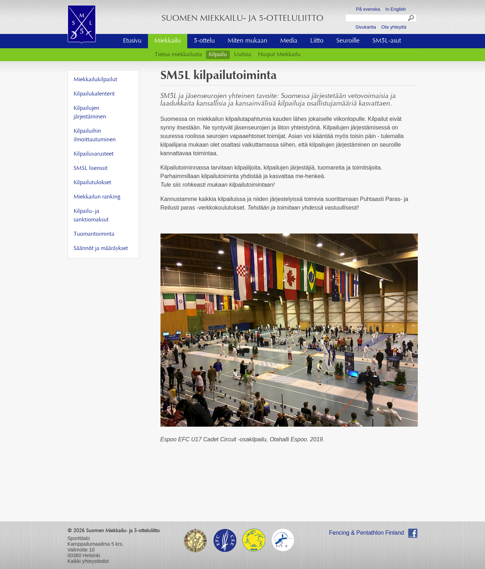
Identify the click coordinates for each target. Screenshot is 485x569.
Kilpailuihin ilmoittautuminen (95, 135)
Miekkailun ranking (97, 197)
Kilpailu (218, 55)
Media (288, 41)
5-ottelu (204, 41)
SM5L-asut (386, 41)
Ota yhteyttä (393, 27)
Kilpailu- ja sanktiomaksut (91, 216)
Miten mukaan (247, 41)
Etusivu (132, 41)
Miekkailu (167, 41)
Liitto (316, 41)
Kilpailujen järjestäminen (90, 113)
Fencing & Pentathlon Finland (366, 533)
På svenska (368, 9)
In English (395, 9)
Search (411, 19)
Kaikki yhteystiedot (88, 561)
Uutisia (242, 55)
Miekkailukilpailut (95, 80)
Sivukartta (365, 27)
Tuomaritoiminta (94, 234)
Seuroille (348, 41)
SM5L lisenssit (91, 168)
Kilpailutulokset (92, 183)
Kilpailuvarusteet (94, 154)
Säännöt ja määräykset (101, 248)
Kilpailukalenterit (94, 94)
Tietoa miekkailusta (178, 55)
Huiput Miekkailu (279, 55)
